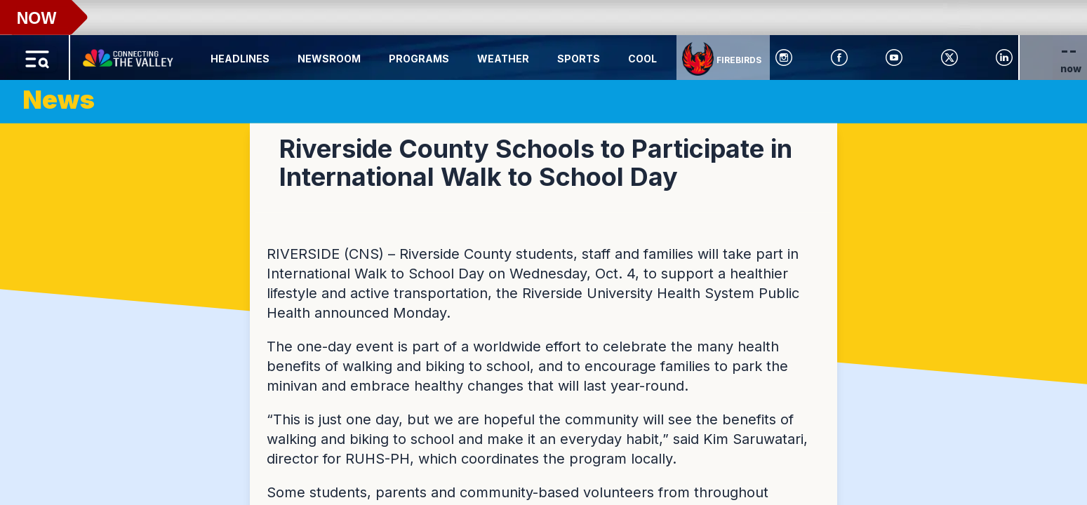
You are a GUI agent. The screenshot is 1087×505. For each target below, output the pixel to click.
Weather (503, 59)
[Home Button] (129, 54)
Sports (578, 59)
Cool (642, 59)
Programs (419, 59)
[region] (543, 252)
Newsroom (329, 59)
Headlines (240, 59)
